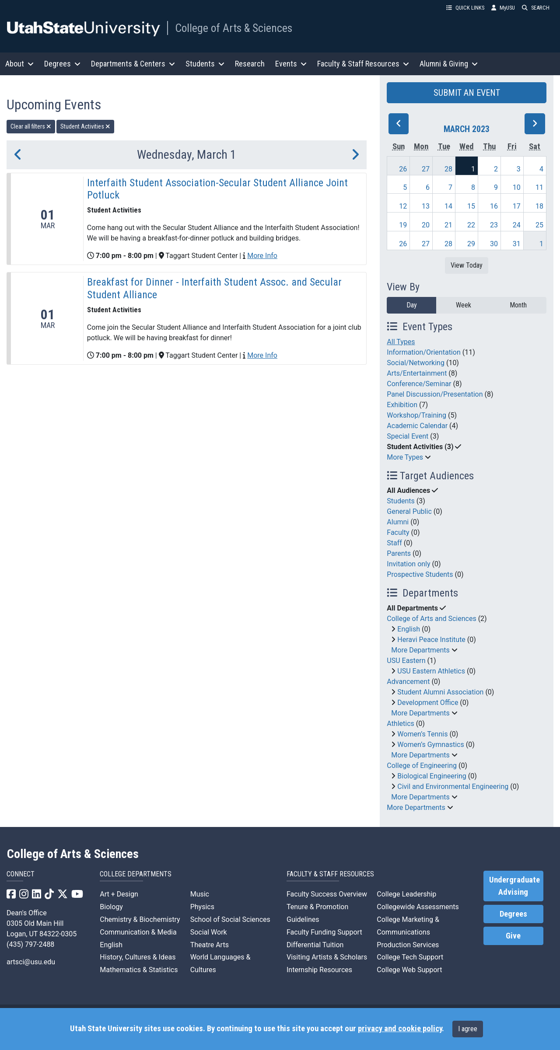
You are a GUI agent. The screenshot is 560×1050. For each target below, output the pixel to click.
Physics (202, 907)
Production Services (408, 945)
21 (448, 225)
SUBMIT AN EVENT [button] (467, 92)
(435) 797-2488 (30, 944)
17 (517, 206)
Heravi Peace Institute (431, 639)
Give (513, 936)
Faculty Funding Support (324, 932)
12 (403, 206)
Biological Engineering (431, 776)
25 (539, 225)
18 (539, 206)
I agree (467, 1029)
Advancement (408, 681)
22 (471, 225)
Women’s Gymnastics (430, 744)
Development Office (427, 702)
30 (494, 244)
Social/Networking (415, 363)
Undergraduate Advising (514, 886)
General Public (409, 511)
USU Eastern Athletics (431, 671)
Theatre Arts (209, 945)
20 (426, 225)
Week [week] (463, 305)
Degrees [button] (62, 63)
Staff (394, 543)
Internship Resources (319, 970)
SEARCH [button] (536, 7)
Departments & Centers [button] (133, 63)
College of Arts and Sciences (431, 618)
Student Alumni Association (440, 692)
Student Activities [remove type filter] (85, 126)
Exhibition (402, 405)
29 (471, 244)
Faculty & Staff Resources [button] (363, 63)
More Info (262, 255)
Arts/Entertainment (417, 373)
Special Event (407, 436)
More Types (405, 457)
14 (448, 206)
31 (517, 244)
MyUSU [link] (503, 7)
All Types (401, 342)
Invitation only (408, 564)
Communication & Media (138, 932)
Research (250, 63)
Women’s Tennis (422, 734)
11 (539, 187)
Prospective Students (420, 574)
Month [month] (518, 305)
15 (471, 206)
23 (494, 225)
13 (426, 206)
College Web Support (409, 970)
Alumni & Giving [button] (449, 63)
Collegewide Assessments (417, 907)
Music (199, 894)
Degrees (513, 914)
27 (426, 169)
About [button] (19, 63)
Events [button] (291, 63)
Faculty (398, 532)
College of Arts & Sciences (233, 28)
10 (517, 187)
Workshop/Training (416, 415)
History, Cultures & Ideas (137, 957)
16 (494, 206)
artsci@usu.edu (31, 962)
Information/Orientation (423, 352)
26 (403, 169)
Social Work (208, 932)
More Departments (420, 650)
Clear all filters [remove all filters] (30, 126)
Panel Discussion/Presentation (435, 394)
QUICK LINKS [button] (465, 7)
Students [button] (205, 63)
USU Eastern (406, 660)
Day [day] (411, 305)
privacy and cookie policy (400, 1028)
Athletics (400, 723)
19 (403, 225)
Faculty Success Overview (327, 894)
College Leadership (406, 894)
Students (400, 501)
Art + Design (119, 894)
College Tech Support (410, 957)
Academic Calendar (417, 426)
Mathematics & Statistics (139, 970)
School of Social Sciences (230, 919)
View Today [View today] (467, 265)
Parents (399, 553)
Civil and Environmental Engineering (452, 786)
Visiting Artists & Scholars (327, 957)
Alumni (398, 522)
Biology (111, 907)
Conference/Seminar (419, 384)
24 (517, 225)
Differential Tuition (315, 945)
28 (448, 169)
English (408, 629)
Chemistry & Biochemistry (140, 919)
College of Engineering (422, 765)
